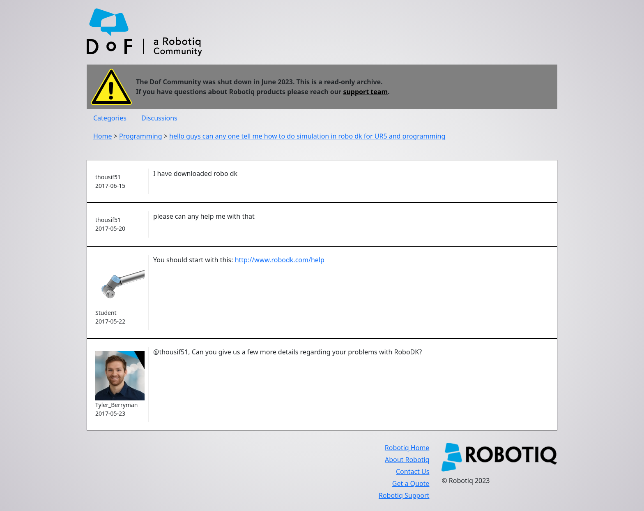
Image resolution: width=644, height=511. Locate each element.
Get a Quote (411, 483)
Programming (140, 136)
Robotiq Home (407, 447)
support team (365, 91)
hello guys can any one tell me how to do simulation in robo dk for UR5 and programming (307, 136)
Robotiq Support (404, 495)
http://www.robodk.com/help (279, 259)
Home (102, 136)
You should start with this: (194, 259)
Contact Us (412, 471)
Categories (109, 118)
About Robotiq (407, 459)
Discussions (159, 118)
